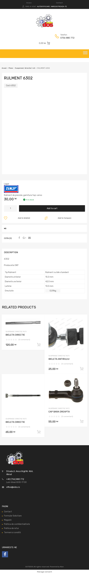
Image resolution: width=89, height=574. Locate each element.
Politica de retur (11, 528)
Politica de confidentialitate (17, 524)
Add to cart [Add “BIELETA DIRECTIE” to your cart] (38, 345)
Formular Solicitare (13, 516)
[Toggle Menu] (85, 53)
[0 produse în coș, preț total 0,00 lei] (44, 43)
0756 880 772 (67, 38)
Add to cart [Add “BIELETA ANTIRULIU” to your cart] (81, 369)
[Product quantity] (10, 208)
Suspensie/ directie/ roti (25, 68)
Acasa (28, 3)
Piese (11, 68)
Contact (59, 3)
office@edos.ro (13, 487)
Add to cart (52, 208)
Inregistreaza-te (59, 6)
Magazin (8, 520)
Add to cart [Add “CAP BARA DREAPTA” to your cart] (81, 421)
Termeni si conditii (12, 532)
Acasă (4, 68)
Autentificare (43, 6)
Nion (62, 567)
